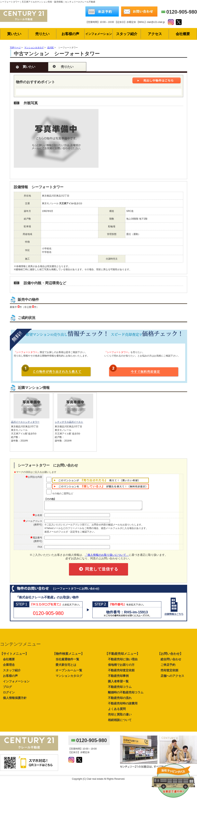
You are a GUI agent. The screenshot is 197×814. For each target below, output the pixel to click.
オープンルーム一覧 (69, 672)
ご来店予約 (168, 666)
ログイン (9, 694)
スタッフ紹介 (12, 672)
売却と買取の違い (120, 716)
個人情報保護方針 (15, 699)
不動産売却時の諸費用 (123, 705)
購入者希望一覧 (118, 683)
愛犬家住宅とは (66, 666)
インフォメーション (16, 683)
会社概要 (9, 661)
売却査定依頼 (169, 672)
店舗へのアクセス (172, 677)
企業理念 (9, 666)
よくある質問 (117, 710)
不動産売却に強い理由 (123, 661)
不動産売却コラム (120, 688)
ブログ (7, 688)
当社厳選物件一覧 (67, 661)
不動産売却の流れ (120, 699)
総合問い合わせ (171, 661)
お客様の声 (10, 677)
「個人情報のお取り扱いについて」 (107, 556)
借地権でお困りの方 (121, 666)
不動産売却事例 (118, 677)
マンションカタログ (69, 677)
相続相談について (120, 721)
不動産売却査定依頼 (121, 672)
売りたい (67, 66)
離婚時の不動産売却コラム (125, 694)
